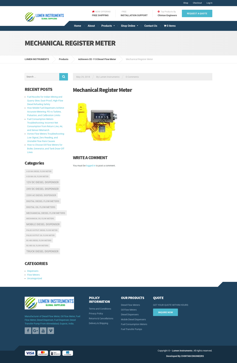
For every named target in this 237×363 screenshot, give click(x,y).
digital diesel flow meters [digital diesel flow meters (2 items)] (42, 201)
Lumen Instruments (182, 350)
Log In (209, 3)
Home (77, 25)
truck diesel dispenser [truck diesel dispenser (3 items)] (42, 251)
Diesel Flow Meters (130, 305)
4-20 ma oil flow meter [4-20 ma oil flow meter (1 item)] (37, 176)
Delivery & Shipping (98, 323)
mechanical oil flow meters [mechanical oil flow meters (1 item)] (40, 219)
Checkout (197, 3)
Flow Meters (33, 274)
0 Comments (132, 77)
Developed (171, 356)
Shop (185, 3)
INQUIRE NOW (165, 312)
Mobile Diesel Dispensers (133, 319)
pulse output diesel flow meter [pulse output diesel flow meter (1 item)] (41, 230)
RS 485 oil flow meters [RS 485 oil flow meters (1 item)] (37, 246)
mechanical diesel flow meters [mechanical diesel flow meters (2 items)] (45, 213)
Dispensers (32, 271)
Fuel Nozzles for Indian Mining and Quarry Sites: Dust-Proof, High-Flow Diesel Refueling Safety (45, 100)
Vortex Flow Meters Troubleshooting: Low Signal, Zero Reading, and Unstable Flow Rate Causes (46, 137)
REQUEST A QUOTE (197, 13)
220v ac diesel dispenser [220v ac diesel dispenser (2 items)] (41, 195)
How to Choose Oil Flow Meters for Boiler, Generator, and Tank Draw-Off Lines (45, 148)
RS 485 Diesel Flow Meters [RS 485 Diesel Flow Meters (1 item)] (38, 240)
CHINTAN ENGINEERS (192, 356)
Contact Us (150, 25)
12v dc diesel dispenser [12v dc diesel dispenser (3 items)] (42, 182)
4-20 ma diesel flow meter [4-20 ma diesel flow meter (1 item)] (38, 171)
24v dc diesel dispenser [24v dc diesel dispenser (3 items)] (42, 188)
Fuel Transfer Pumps (131, 329)
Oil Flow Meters (129, 309)
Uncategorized (34, 278)
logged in (90, 165)
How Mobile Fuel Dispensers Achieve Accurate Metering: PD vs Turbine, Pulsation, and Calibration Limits (45, 112)
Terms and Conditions (100, 308)
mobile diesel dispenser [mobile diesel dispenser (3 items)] (43, 224)
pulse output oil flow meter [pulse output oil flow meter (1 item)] (40, 235)
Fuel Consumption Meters (134, 324)
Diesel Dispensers (130, 314)
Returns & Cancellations (101, 318)
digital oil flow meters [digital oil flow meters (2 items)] (40, 207)
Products (106, 25)
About (91, 25)
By (179, 356)
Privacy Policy (96, 313)
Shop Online (128, 25)
